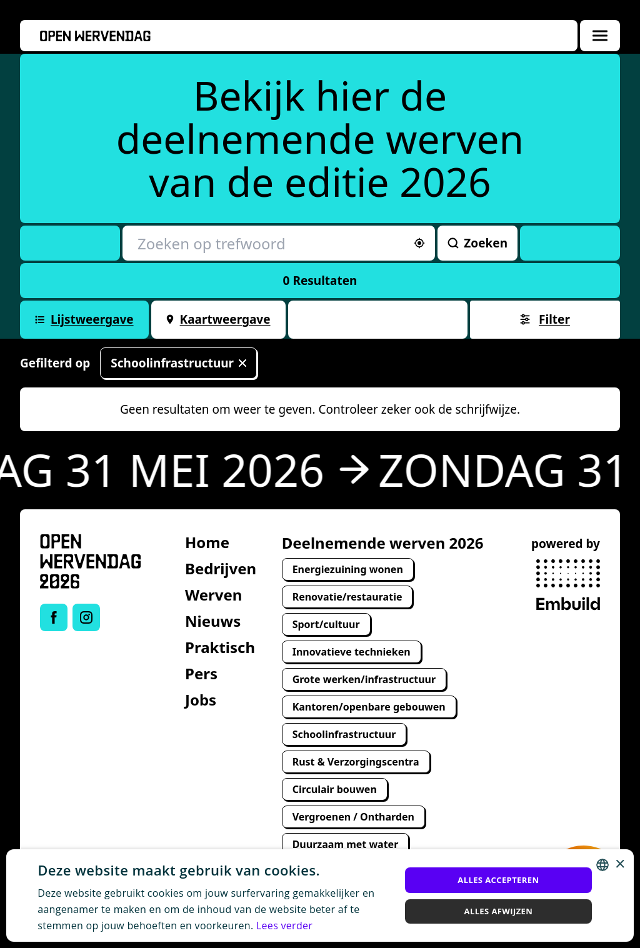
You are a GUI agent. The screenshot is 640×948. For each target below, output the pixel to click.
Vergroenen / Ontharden (353, 817)
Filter (545, 319)
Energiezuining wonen (347, 569)
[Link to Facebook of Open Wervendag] (54, 617)
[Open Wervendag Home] (90, 561)
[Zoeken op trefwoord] (278, 243)
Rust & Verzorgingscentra (355, 762)
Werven (213, 594)
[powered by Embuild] (568, 585)
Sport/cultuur (326, 624)
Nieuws (213, 621)
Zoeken (478, 243)
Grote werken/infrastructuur (364, 679)
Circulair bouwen (334, 789)
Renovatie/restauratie (347, 597)
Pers (201, 673)
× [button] (619, 864)
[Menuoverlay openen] (600, 35)
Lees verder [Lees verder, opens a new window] (284, 925)
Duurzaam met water (345, 844)
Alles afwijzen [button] (498, 911)
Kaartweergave (218, 319)
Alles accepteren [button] (498, 880)
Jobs (200, 699)
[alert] (320, 895)
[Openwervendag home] (95, 36)
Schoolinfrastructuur (178, 363)
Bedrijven (220, 568)
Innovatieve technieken (351, 652)
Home (207, 542)
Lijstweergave (84, 319)
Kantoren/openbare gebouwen (369, 707)
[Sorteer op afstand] (419, 243)
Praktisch (220, 647)
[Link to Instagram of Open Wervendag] (86, 617)
